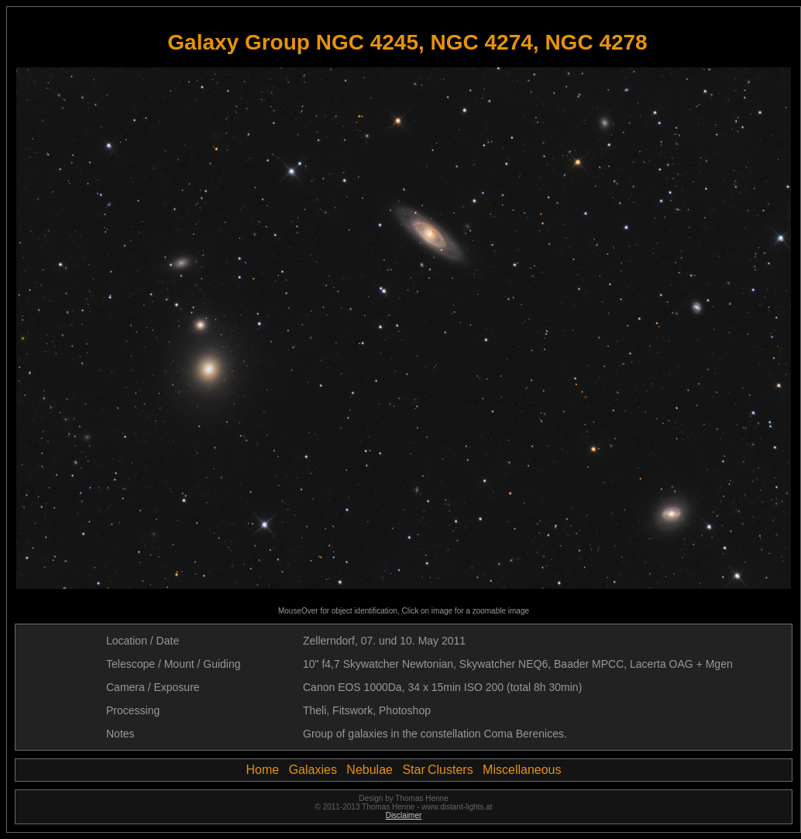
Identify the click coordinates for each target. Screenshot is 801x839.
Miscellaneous (522, 769)
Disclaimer (404, 815)
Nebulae (369, 769)
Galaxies (313, 769)
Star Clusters (437, 769)
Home (263, 769)
